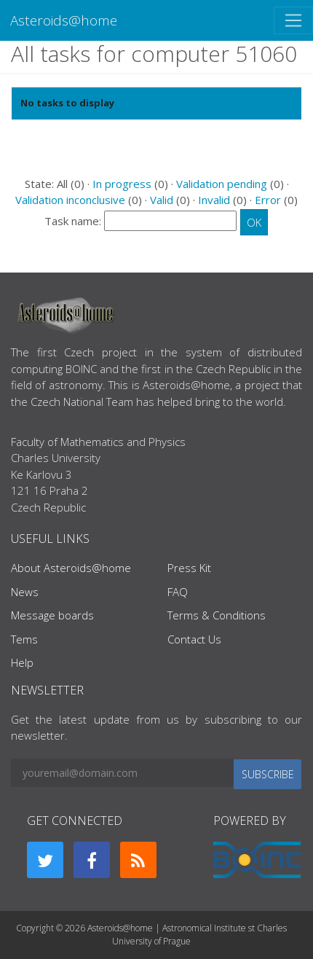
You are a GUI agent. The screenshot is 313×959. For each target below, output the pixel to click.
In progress (121, 183)
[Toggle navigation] (293, 20)
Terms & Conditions (216, 615)
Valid (161, 199)
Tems (24, 639)
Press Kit (189, 567)
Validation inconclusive (70, 199)
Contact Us (194, 639)
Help (22, 662)
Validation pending (221, 183)
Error (268, 199)
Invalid (214, 199)
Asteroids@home (63, 20)
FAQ (177, 591)
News (25, 591)
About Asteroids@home (71, 567)
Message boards (52, 615)
